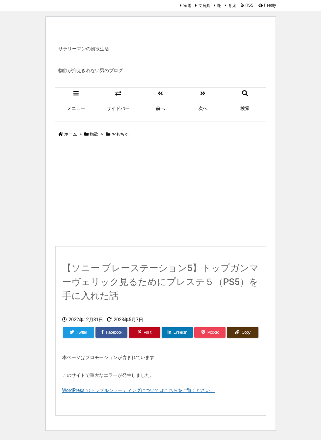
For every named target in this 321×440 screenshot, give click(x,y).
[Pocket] (210, 332)
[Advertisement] (160, 193)
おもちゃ (120, 134)
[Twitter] (78, 332)
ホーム (70, 134)
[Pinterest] (144, 332)
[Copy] (242, 332)
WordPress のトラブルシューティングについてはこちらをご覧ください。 (138, 390)
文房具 (204, 5)
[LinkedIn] (177, 332)
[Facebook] (111, 332)
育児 (232, 5)
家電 (187, 5)
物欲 (94, 134)
